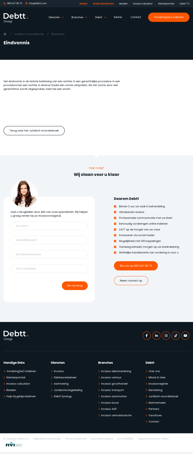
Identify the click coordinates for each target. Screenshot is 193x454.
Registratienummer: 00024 (153, 441)
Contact (136, 17)
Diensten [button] (54, 17)
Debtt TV (184, 3)
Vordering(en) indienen (168, 17)
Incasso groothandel (114, 385)
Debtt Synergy (63, 398)
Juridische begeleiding (68, 392)
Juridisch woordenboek (29, 34)
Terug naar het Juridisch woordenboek (34, 130)
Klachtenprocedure (102, 441)
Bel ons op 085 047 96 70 (136, 265)
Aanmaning (61, 385)
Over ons (154, 372)
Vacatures (155, 417)
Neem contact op (131, 280)
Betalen (123, 3)
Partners (154, 411)
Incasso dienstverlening (116, 372)
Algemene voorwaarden (47, 441)
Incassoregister (158, 385)
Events (83, 3)
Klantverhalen (157, 404)
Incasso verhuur (111, 379)
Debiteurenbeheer (65, 379)
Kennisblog (155, 392)
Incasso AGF (109, 411)
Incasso (59, 372)
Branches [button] (78, 17)
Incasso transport (112, 392)
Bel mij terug (74, 287)
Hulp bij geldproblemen (21, 398)
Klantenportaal (166, 3)
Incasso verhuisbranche (116, 417)
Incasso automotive (114, 398)
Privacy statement (76, 441)
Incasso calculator (143, 3)
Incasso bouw (110, 404)
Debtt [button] (99, 17)
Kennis (118, 17)
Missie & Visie (157, 379)
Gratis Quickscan (103, 3)
